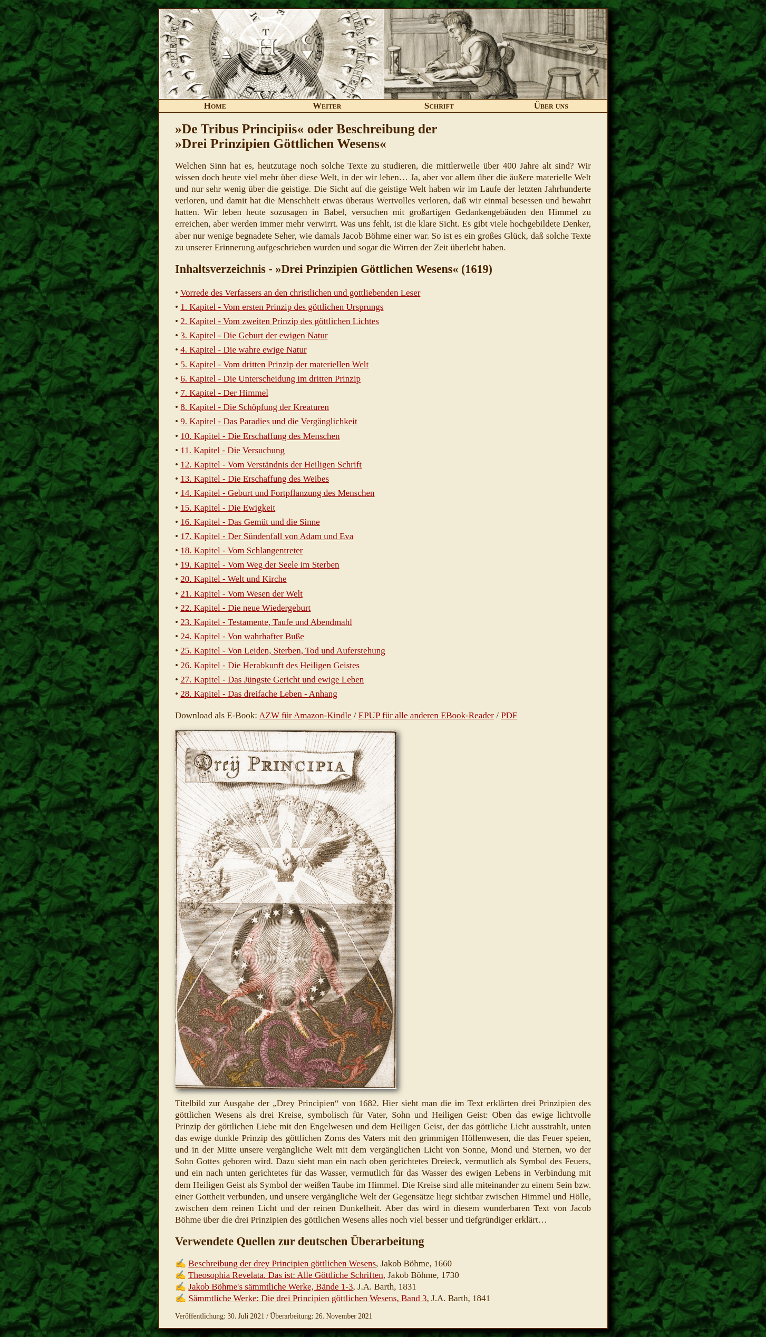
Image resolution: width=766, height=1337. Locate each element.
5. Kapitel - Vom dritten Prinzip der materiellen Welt (274, 364)
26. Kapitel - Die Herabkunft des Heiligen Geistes (270, 665)
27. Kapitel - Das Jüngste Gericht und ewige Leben (272, 680)
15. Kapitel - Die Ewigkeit (227, 508)
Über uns (551, 106)
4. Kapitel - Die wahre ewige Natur (243, 350)
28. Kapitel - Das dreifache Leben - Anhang (258, 694)
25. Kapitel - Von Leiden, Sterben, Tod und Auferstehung (282, 651)
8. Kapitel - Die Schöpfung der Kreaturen (254, 407)
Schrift (439, 106)
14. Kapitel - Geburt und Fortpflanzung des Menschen (277, 493)
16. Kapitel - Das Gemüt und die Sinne (249, 522)
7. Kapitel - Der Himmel (224, 393)
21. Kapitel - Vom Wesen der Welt (241, 594)
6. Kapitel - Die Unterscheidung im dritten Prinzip (270, 379)
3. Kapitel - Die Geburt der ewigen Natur (253, 335)
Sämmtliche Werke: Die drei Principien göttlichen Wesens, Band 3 (307, 1298)
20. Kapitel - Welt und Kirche (233, 579)
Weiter (327, 106)
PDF (509, 715)
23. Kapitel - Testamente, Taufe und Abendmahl (266, 622)
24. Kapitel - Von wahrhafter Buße (242, 636)
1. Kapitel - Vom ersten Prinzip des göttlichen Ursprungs (281, 307)
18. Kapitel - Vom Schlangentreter (241, 550)
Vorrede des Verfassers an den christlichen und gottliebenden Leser (300, 293)
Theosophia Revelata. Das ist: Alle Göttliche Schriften (285, 1275)
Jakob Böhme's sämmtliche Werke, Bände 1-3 (270, 1287)
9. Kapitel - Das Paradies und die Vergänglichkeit (268, 421)
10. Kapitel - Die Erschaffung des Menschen (260, 436)
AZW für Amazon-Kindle (305, 715)
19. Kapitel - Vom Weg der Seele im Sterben (259, 565)
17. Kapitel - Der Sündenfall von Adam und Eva (266, 536)
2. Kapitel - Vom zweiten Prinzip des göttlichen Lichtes (279, 321)
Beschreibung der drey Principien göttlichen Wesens (282, 1263)
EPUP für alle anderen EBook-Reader (426, 715)
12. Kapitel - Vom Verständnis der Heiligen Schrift (271, 465)
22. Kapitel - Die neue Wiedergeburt (245, 608)
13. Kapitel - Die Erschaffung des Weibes (254, 479)
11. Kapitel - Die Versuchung (232, 450)
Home (215, 106)
